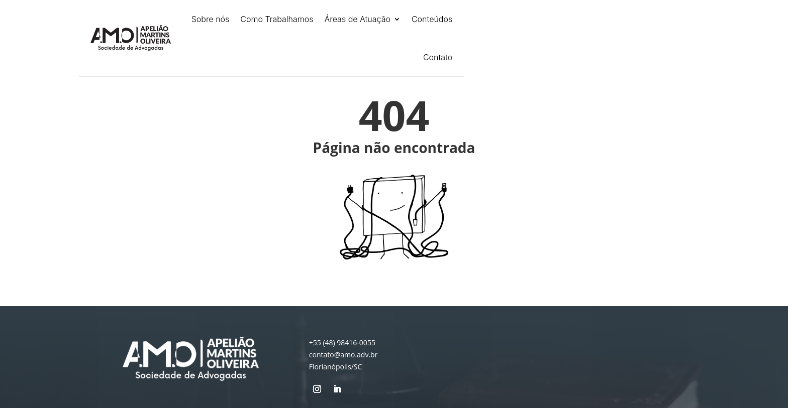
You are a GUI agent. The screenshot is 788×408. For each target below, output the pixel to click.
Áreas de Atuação (357, 19)
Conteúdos (432, 19)
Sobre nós (210, 19)
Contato (437, 57)
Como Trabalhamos (276, 19)
